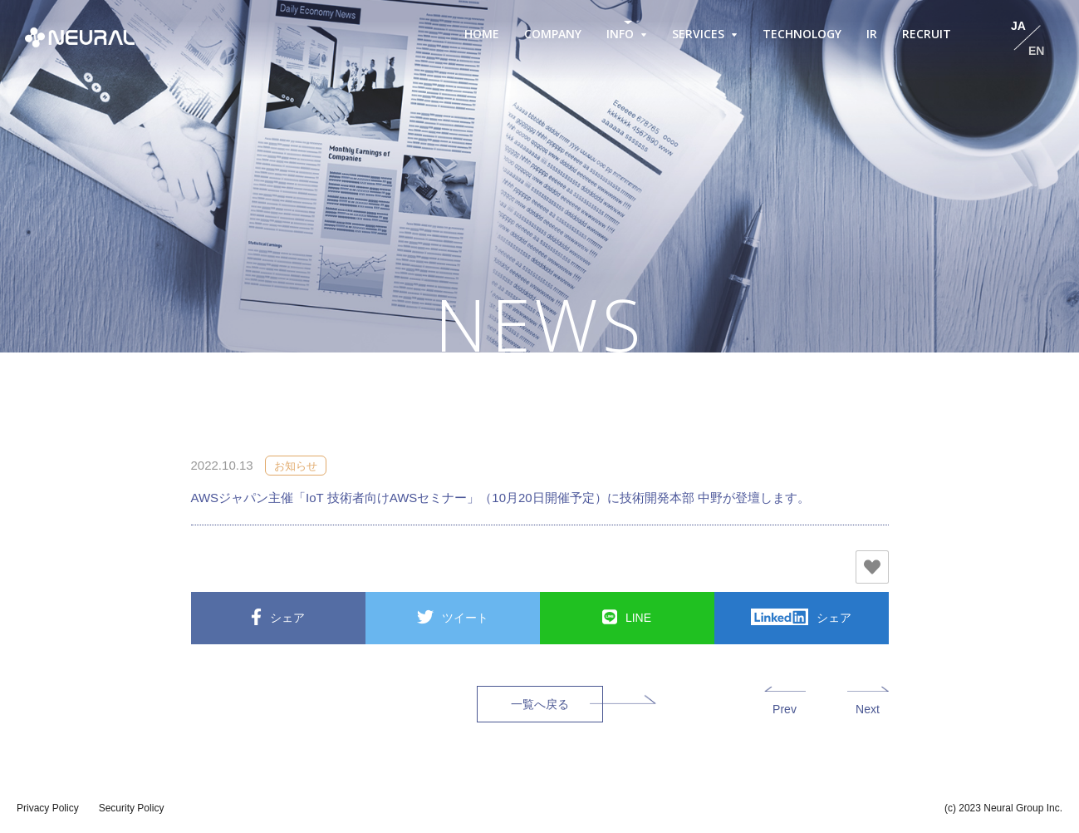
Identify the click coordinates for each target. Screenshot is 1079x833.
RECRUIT (926, 34)
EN (1036, 50)
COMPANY (552, 34)
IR (871, 34)
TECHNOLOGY (802, 34)
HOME (481, 34)
